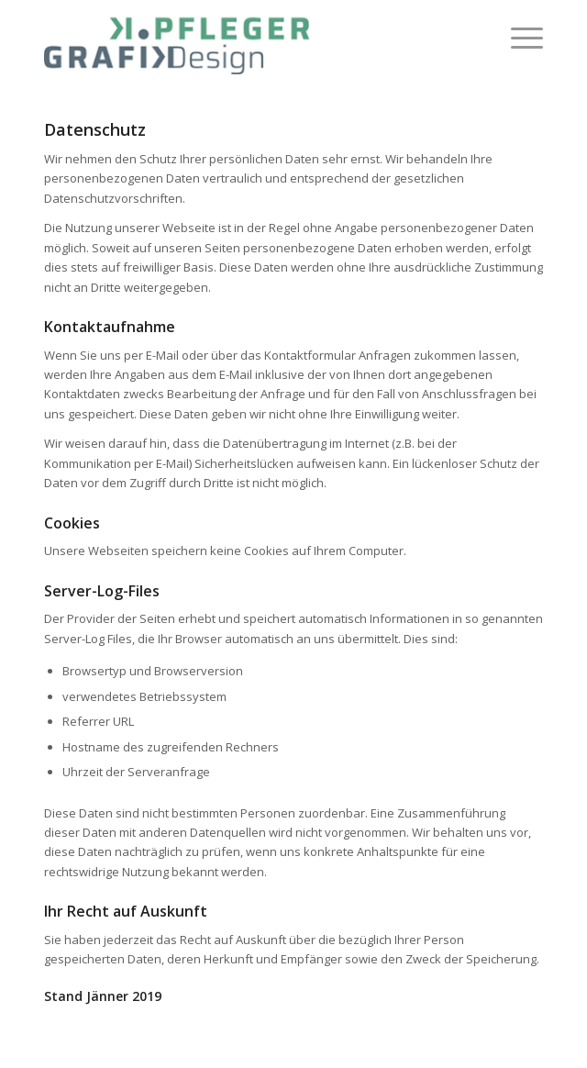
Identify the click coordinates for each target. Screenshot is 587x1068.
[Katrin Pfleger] (243, 37)
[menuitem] (518, 37)
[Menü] (518, 37)
